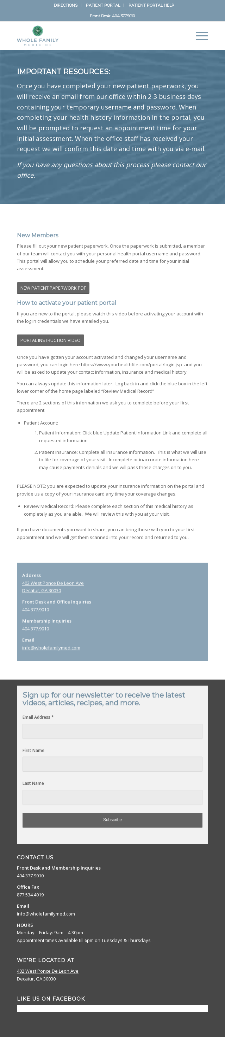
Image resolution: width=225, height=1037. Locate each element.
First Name (33, 744)
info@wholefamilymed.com (51, 656)
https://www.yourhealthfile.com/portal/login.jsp (131, 364)
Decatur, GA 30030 (41, 599)
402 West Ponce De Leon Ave (53, 591)
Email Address (38, 711)
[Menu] (198, 36)
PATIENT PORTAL (103, 5)
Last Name (33, 777)
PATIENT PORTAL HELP (151, 5)
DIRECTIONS (65, 5)
